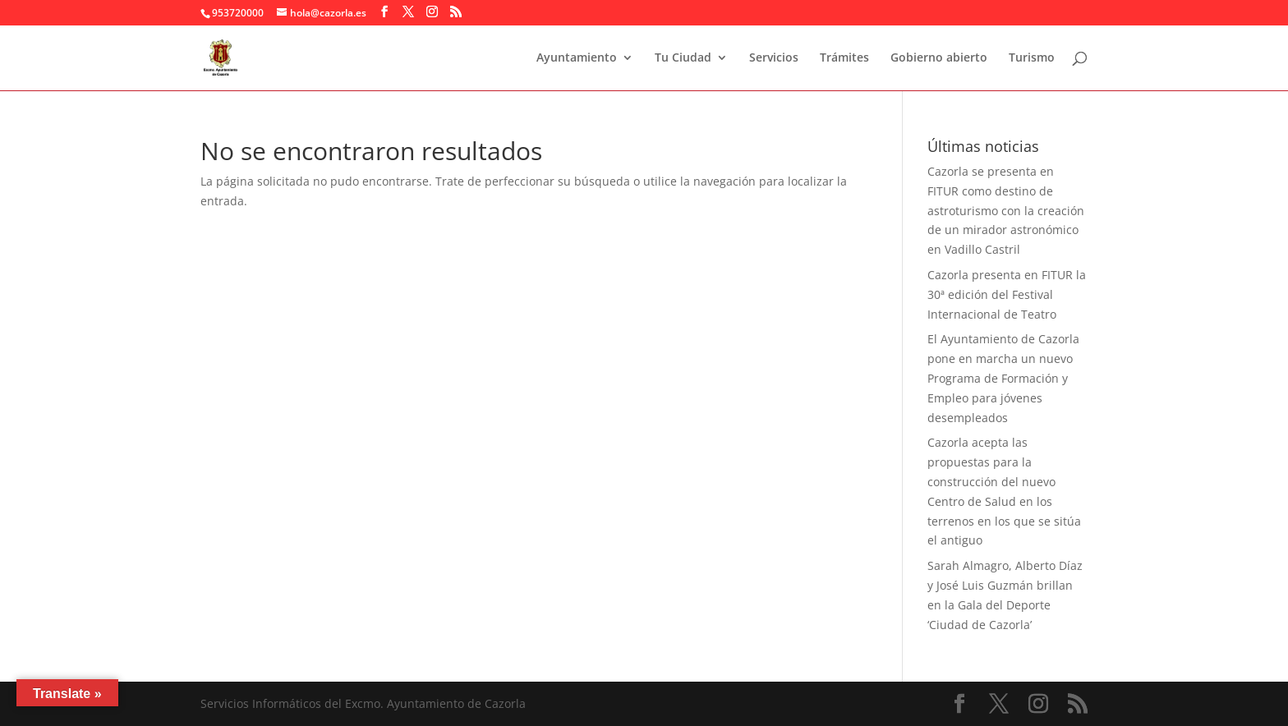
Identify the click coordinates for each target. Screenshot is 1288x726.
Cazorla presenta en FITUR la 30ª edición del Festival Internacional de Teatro (1006, 294)
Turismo (1032, 58)
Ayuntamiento (576, 58)
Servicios (773, 58)
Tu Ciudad (683, 58)
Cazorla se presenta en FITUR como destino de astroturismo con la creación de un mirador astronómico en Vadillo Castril (1005, 210)
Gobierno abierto (938, 58)
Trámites (844, 58)
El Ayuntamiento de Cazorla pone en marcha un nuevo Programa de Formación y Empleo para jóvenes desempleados (1003, 378)
